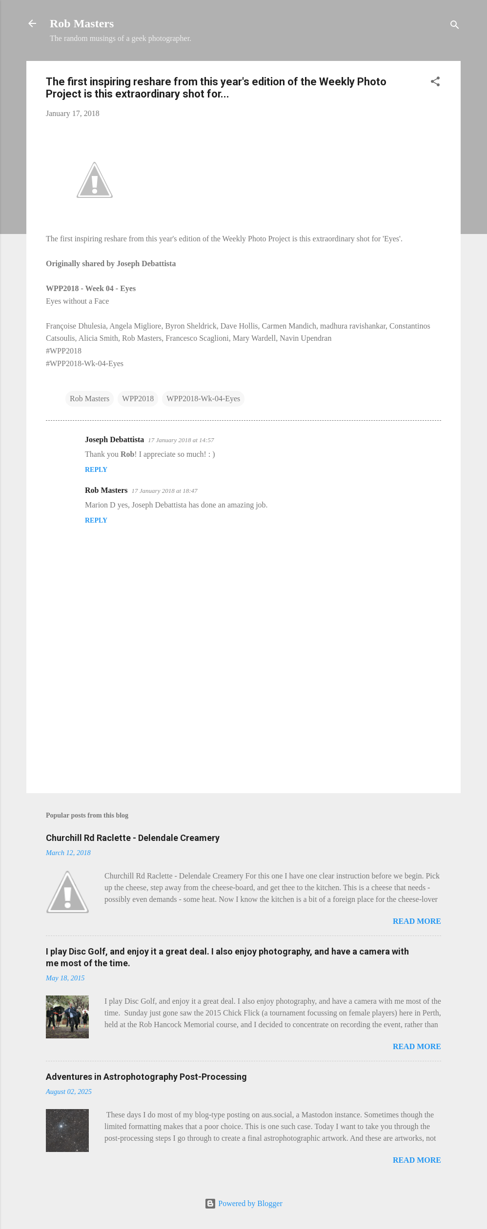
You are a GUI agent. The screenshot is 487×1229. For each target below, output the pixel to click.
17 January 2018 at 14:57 (181, 440)
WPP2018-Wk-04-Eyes (203, 398)
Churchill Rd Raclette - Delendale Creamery (133, 838)
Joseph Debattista (114, 439)
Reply (96, 469)
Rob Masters (82, 23)
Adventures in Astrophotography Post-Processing (146, 1077)
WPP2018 (138, 398)
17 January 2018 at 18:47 (165, 490)
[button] (435, 83)
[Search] (455, 26)
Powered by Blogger (243, 1203)
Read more (417, 921)
